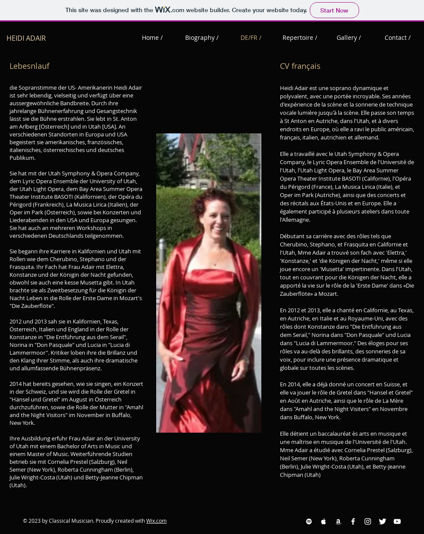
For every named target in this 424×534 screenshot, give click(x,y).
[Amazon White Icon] (338, 521)
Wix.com (156, 520)
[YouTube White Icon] (397, 521)
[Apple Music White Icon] (323, 521)
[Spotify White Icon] (309, 521)
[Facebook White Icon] (353, 521)
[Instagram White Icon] (367, 521)
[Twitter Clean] (382, 521)
